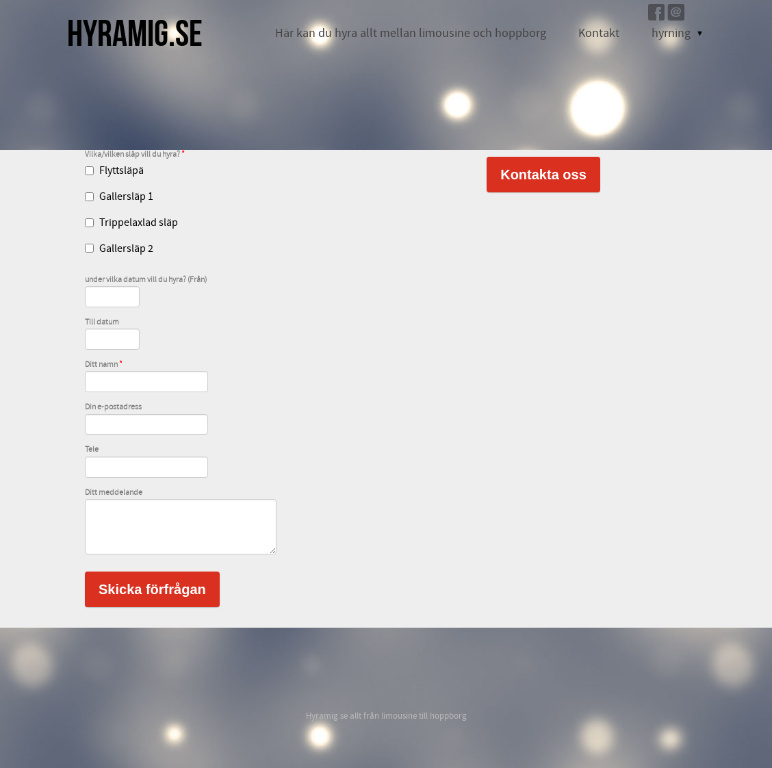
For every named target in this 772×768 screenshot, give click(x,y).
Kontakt (598, 33)
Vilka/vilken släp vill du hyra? (135, 154)
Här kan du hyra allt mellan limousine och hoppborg (410, 33)
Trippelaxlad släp (131, 222)
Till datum (102, 322)
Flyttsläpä (114, 170)
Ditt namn (104, 365)
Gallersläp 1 (119, 196)
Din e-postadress (113, 407)
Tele (92, 450)
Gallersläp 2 (119, 248)
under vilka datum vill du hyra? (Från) (146, 280)
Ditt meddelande (113, 493)
